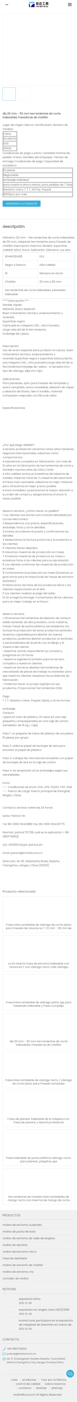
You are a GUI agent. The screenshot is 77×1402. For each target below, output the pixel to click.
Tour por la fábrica (53, 1380)
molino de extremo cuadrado (22, 1225)
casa (14, 1380)
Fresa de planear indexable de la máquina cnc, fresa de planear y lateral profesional (38, 1120)
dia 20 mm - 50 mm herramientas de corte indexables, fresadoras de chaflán (39, 1043)
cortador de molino (16, 1278)
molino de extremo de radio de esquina (29, 1238)
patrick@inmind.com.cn (21, 1353)
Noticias (41, 1388)
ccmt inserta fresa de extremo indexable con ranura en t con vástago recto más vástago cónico (38, 965)
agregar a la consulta (21, 203)
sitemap (57, 1388)
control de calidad (28, 1384)
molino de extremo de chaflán (23, 1265)
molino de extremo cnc (18, 1272)
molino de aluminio (15, 1245)
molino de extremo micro (20, 1252)
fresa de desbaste (15, 1258)
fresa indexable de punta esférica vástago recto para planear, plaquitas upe (38, 1159)
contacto (25, 1388)
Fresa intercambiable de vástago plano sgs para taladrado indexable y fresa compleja (38, 1004)
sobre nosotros (55, 1384)
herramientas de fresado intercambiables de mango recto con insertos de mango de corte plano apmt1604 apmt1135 (38, 1198)
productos (29, 1380)
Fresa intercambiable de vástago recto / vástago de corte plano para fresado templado (38, 1082)
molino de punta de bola (19, 1232)
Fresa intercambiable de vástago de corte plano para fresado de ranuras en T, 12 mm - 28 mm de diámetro (38, 926)
